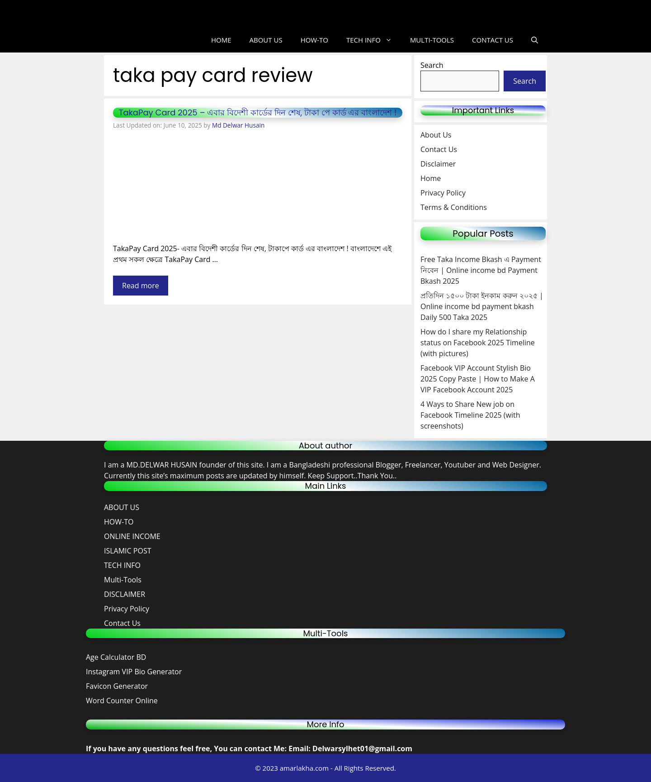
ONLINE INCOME (132, 536)
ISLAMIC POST (127, 551)
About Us (436, 135)
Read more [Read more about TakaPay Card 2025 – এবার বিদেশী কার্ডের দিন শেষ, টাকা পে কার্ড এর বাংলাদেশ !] (140, 286)
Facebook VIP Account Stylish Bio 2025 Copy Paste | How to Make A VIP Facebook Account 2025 (477, 379)
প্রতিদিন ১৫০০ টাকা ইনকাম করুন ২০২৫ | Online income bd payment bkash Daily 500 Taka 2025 (481, 306)
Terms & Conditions (453, 207)
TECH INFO (373, 40)
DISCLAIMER (124, 594)
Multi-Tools (123, 580)
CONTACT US (492, 39)
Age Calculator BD (116, 657)
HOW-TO (314, 39)
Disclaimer (438, 164)
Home (430, 178)
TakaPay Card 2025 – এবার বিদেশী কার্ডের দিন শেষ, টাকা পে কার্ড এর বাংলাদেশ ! (258, 112)
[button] (534, 40)
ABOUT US (266, 39)
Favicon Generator (118, 686)
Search (431, 65)
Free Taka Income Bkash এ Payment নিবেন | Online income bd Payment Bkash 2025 (480, 270)
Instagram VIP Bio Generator (134, 672)
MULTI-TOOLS (432, 39)
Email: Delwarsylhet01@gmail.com (350, 748)
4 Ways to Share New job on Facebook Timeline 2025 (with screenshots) (470, 415)
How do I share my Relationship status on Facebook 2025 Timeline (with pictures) (477, 342)
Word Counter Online (122, 701)
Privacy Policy (443, 193)
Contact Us (438, 149)
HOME (221, 39)
